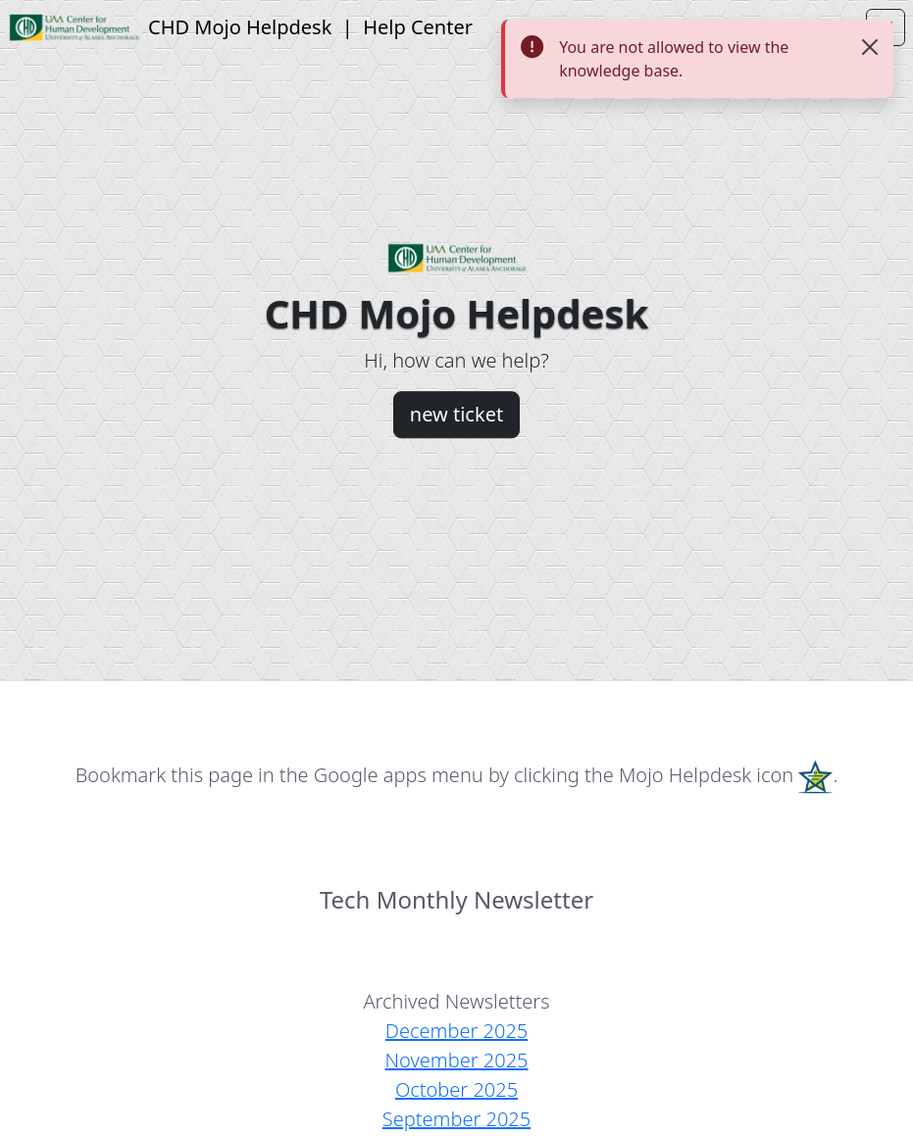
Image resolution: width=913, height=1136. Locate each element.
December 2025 (456, 1030)
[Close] (869, 47)
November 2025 (456, 1060)
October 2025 (456, 1089)
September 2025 (456, 1119)
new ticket (456, 414)
